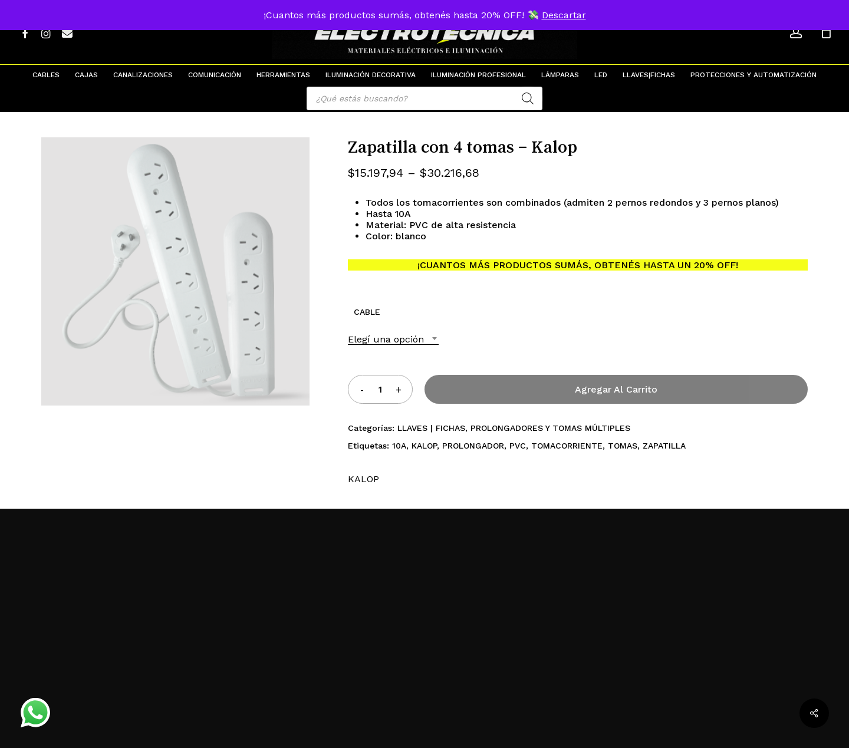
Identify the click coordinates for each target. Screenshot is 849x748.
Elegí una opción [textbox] (386, 339)
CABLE (367, 312)
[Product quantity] (380, 389)
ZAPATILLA (664, 445)
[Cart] (826, 32)
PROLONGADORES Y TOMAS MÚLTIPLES (550, 428)
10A (399, 445)
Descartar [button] (564, 15)
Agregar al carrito (616, 389)
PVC (517, 445)
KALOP (424, 445)
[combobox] (393, 339)
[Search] (527, 98)
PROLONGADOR (473, 445)
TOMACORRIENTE (567, 445)
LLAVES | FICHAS (431, 428)
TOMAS (622, 445)
